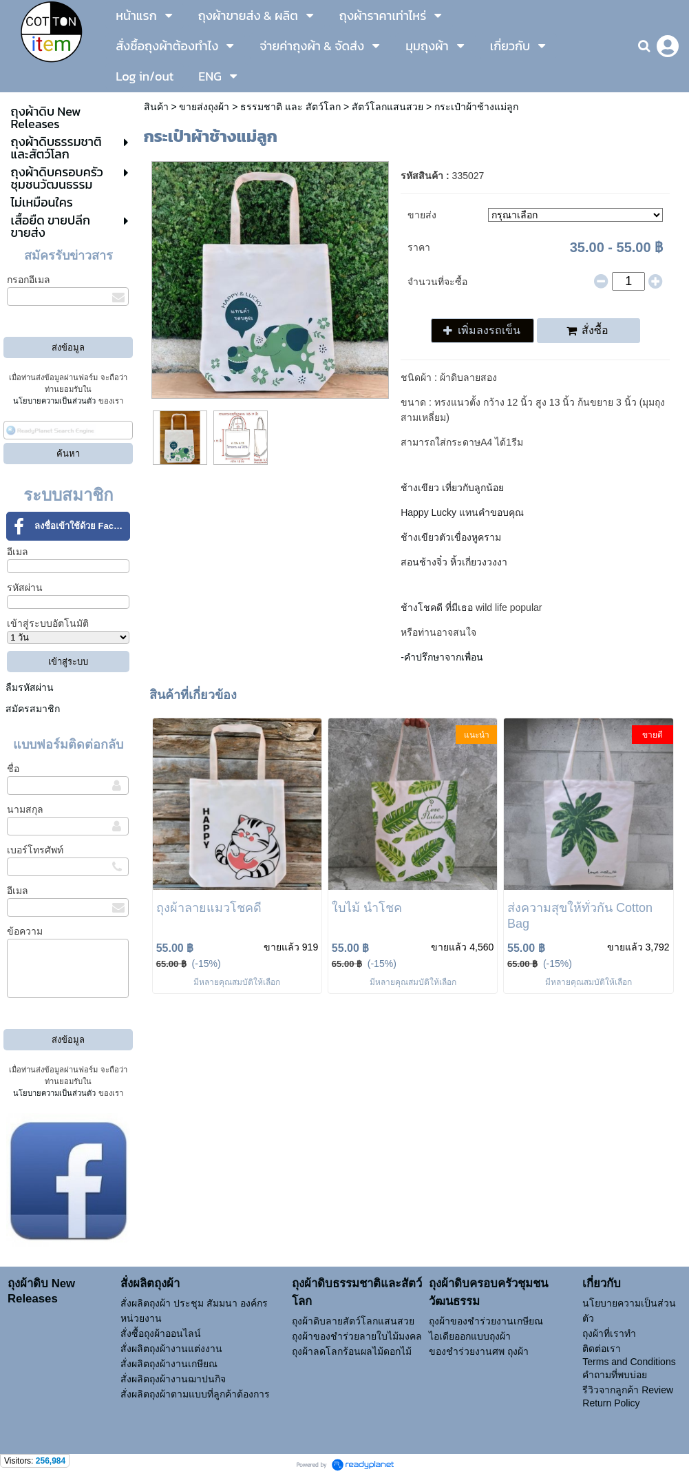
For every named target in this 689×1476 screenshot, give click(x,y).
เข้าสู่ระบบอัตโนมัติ (48, 623)
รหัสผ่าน (25, 587)
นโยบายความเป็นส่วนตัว (54, 401)
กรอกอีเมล (28, 279)
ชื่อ (13, 768)
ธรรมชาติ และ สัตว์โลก (290, 106)
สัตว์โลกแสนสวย (387, 106)
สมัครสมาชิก (33, 708)
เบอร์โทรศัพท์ (35, 849)
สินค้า (156, 106)
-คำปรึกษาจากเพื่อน (442, 657)
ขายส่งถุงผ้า (204, 106)
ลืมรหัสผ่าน (30, 687)
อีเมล (17, 551)
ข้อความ (25, 931)
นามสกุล (25, 809)
